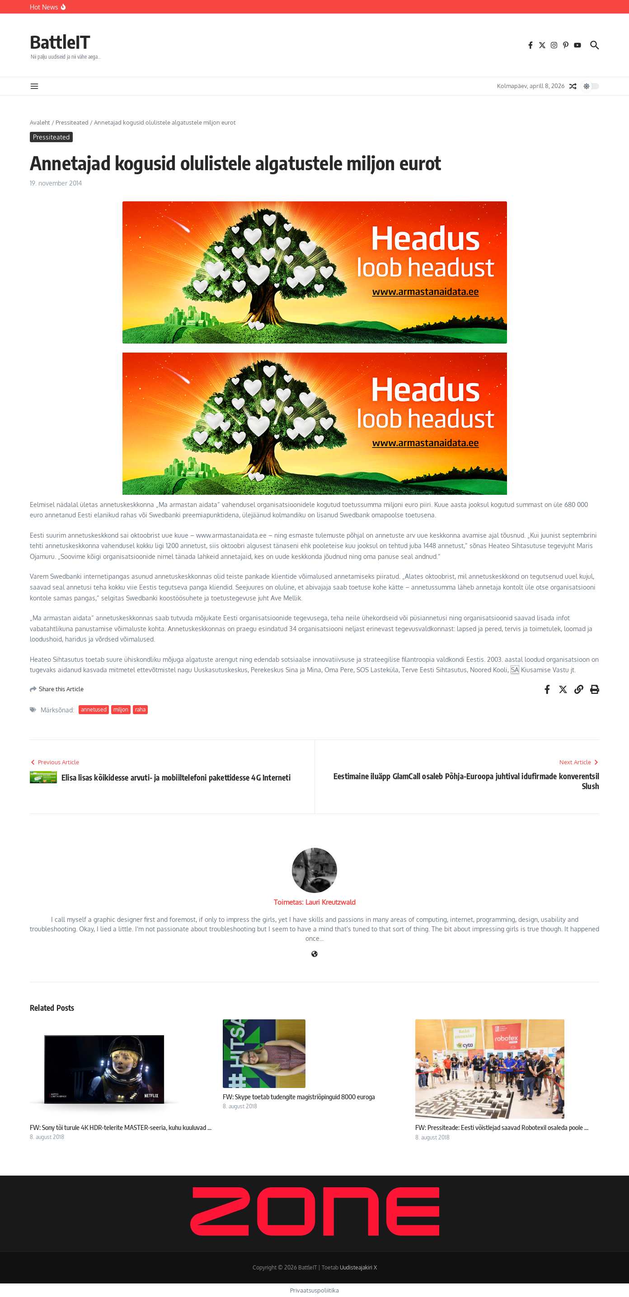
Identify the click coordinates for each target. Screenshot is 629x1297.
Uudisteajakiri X (358, 1267)
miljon (120, 709)
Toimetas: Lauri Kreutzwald (315, 902)
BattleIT (60, 41)
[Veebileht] (314, 954)
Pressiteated (72, 122)
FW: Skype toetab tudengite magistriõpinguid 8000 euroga (299, 1096)
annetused (94, 709)
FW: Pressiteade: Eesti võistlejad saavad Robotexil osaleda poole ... (501, 1127)
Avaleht (40, 122)
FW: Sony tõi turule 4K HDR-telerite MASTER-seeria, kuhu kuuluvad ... (120, 1127)
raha (140, 709)
